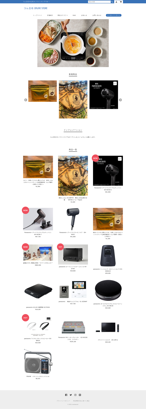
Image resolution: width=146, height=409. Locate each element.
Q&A (74, 15)
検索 (112, 2)
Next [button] (120, 100)
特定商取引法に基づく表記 (81, 401)
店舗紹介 (50, 15)
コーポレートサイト (113, 15)
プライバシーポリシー (63, 401)
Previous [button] (25, 100)
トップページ (37, 15)
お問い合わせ (97, 15)
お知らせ (84, 15)
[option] (42, 91)
